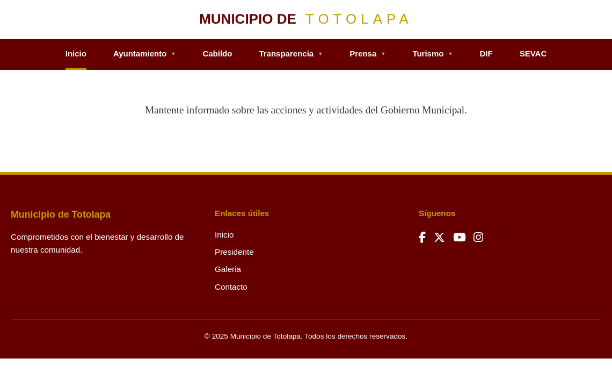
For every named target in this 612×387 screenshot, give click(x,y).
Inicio (75, 53)
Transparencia (291, 53)
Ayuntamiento (144, 53)
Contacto (231, 286)
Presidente (234, 251)
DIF (486, 53)
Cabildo (217, 53)
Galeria (228, 269)
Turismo (432, 53)
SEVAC (533, 53)
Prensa (367, 53)
